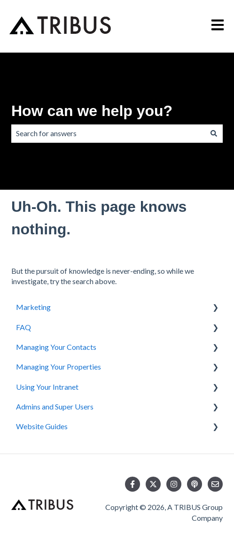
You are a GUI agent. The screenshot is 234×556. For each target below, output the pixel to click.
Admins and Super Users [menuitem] (55, 406)
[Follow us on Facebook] (132, 484)
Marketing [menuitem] (33, 306)
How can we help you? (91, 110)
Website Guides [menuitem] (42, 426)
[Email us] (215, 484)
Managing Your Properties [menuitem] (58, 366)
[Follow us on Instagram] (173, 484)
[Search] (214, 133)
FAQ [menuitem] (23, 327)
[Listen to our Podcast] (194, 484)
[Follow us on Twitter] (153, 484)
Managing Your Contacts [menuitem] (56, 346)
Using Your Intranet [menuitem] (47, 386)
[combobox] (108, 133)
